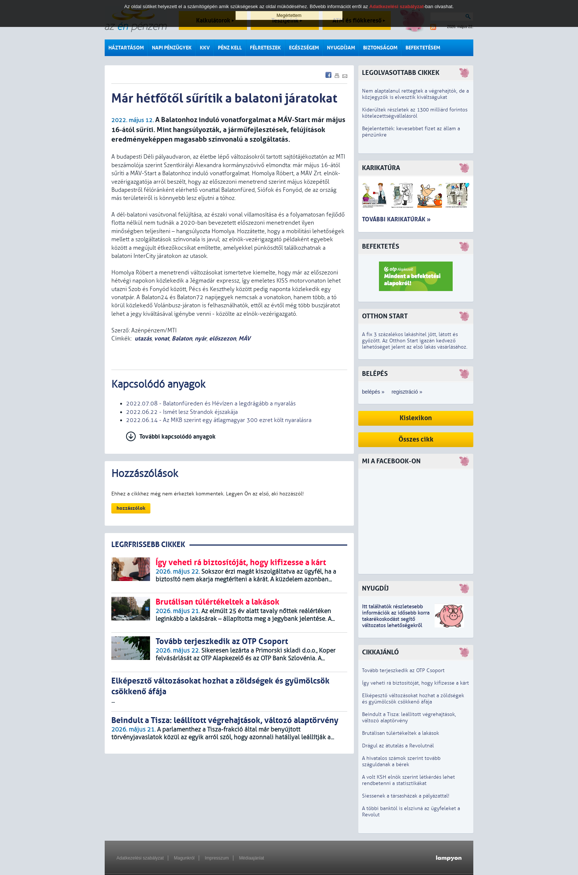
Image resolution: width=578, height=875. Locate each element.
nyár (200, 338)
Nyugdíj (375, 588)
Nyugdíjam (341, 48)
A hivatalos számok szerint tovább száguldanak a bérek (401, 761)
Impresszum (217, 858)
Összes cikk (416, 439)
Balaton (182, 338)
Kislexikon (416, 418)
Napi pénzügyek (172, 48)
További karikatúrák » (396, 219)
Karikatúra (381, 168)
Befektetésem (422, 48)
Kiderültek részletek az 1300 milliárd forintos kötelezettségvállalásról (414, 113)
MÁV (244, 338)
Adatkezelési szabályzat (140, 858)
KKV (205, 48)
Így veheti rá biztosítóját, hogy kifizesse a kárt (415, 683)
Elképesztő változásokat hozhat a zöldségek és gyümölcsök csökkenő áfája (413, 698)
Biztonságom (380, 48)
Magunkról (184, 858)
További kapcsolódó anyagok (177, 436)
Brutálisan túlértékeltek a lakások (400, 733)
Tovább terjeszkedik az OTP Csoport (403, 670)
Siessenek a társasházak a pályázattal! (405, 796)
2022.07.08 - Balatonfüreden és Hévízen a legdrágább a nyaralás (211, 403)
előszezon (222, 338)
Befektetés (380, 246)
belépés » (373, 392)
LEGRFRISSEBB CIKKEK (148, 544)
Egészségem (304, 48)
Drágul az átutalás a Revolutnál (398, 746)
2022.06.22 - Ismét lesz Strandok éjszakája (182, 412)
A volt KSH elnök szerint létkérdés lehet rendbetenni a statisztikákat (408, 780)
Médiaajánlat (251, 858)
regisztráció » (406, 392)
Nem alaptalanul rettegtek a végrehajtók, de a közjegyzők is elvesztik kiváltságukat (415, 94)
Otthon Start (385, 316)
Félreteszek (265, 48)
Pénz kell (230, 48)
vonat (161, 338)
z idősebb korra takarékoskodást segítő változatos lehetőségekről (395, 619)
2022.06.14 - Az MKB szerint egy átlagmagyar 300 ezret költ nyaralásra (218, 420)
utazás (143, 338)
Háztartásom (126, 48)
